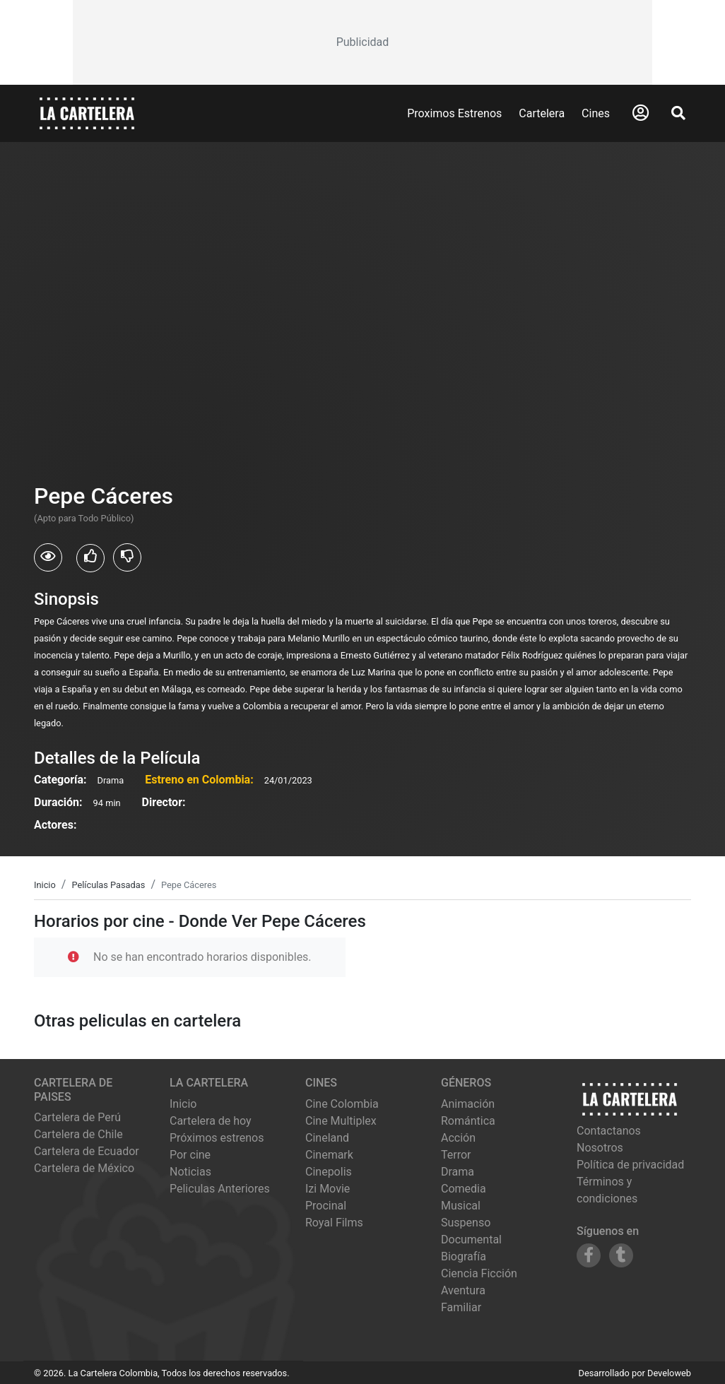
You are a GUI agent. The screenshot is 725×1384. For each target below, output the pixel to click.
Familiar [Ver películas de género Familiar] (461, 1307)
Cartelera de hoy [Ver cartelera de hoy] (211, 1121)
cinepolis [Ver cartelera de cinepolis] (328, 1171)
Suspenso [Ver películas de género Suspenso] (465, 1222)
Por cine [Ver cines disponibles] (190, 1154)
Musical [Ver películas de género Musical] (461, 1205)
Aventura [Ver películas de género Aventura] (463, 1290)
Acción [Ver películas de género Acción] (458, 1138)
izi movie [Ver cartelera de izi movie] (327, 1188)
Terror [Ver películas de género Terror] (456, 1154)
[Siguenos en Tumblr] (621, 1255)
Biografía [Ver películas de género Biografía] (463, 1256)
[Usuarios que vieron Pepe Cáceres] (48, 557)
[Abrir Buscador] (678, 113)
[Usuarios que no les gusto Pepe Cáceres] (127, 557)
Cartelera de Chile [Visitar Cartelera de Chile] (78, 1134)
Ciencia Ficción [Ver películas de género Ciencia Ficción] (479, 1273)
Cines (596, 113)
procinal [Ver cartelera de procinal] (325, 1205)
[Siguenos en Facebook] (589, 1255)
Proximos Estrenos (454, 113)
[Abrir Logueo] (640, 113)
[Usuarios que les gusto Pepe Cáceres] (90, 558)
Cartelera (542, 113)
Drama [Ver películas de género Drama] (457, 1171)
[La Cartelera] (87, 112)
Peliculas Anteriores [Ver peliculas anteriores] (220, 1188)
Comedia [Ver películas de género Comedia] (463, 1188)
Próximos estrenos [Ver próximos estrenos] (217, 1138)
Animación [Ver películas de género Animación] (468, 1104)
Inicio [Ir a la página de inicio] (183, 1104)
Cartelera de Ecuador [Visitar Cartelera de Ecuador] (86, 1151)
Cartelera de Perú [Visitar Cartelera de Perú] (77, 1117)
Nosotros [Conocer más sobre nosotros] (600, 1147)
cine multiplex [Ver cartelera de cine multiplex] (341, 1121)
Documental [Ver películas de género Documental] (471, 1239)
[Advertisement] (363, 42)
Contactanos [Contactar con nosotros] (609, 1130)
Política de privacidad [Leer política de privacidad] (630, 1164)
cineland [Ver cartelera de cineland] (327, 1138)
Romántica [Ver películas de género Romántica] (468, 1121)
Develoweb (669, 1373)
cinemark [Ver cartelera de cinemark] (329, 1154)
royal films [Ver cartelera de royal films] (334, 1222)
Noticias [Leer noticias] (190, 1171)
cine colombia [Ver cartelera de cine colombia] (342, 1104)
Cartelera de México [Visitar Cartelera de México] (84, 1168)
